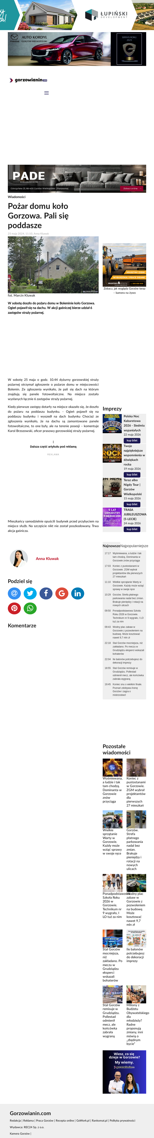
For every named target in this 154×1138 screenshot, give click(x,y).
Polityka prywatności (122, 1120)
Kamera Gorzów (20, 1133)
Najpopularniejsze (134, 546)
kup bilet (132, 440)
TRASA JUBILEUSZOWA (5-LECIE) (135, 514)
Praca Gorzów (44, 1120)
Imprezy (112, 409)
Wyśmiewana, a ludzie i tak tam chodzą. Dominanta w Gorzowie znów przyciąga (127, 557)
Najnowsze (111, 546)
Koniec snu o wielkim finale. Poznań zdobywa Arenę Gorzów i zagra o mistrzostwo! (127, 690)
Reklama (28, 1120)
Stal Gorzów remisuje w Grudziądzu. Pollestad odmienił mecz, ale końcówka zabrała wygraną (128, 673)
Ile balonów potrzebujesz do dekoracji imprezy (127, 661)
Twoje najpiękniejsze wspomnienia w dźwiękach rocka (134, 455)
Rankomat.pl (99, 1120)
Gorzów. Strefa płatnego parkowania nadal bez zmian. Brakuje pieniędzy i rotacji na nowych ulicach (128, 600)
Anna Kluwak (47, 559)
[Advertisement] (77, 135)
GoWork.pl (82, 1120)
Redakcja (15, 1120)
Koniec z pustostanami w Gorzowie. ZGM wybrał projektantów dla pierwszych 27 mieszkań (128, 571)
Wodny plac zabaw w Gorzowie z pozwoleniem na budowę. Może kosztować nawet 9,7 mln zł (128, 632)
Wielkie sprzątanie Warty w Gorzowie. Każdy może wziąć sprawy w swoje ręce (128, 586)
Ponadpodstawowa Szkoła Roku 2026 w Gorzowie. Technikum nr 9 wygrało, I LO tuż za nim (128, 616)
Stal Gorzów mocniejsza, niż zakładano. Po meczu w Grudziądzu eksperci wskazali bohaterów (128, 648)
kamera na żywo (126, 293)
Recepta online (65, 1120)
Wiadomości (16, 197)
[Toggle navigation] (46, 93)
